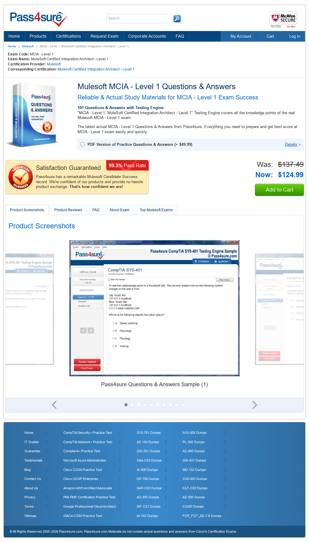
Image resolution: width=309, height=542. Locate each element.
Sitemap (30, 516)
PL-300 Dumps (194, 442)
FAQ (180, 36)
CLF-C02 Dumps (195, 488)
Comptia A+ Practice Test (81, 451)
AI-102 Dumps (147, 516)
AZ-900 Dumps (194, 451)
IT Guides (31, 442)
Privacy (30, 497)
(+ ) (140, 144)
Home (14, 36)
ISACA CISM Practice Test (82, 516)
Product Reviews (68, 210)
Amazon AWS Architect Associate (87, 488)
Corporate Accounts (147, 36)
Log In (294, 36)
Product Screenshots (27, 210)
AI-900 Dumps (147, 470)
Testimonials (33, 460)
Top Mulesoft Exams (156, 210)
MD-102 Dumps (194, 470)
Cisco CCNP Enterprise (80, 479)
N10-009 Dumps (195, 432)
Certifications (68, 36)
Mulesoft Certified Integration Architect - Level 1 (96, 69)
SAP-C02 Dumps (149, 488)
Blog (27, 470)
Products (38, 36)
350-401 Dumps (194, 460)
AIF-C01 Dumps (149, 506)
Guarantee (32, 451)
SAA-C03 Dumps (149, 460)
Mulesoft (28, 46)
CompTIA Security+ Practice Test (87, 432)
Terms (29, 506)
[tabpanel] (154, 314)
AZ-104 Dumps (148, 442)
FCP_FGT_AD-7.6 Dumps (202, 516)
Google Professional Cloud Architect (89, 506)
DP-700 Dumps (148, 479)
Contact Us (32, 479)
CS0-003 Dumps (195, 479)
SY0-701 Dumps (149, 432)
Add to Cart (279, 190)
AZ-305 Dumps (148, 497)
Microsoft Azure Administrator (84, 460)
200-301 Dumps (148, 451)
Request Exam (105, 36)
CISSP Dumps (193, 506)
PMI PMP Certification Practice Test (89, 497)
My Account (241, 36)
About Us (31, 488)
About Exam (119, 210)
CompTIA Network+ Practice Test (87, 442)
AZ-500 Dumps (194, 497)
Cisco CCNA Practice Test (82, 470)
